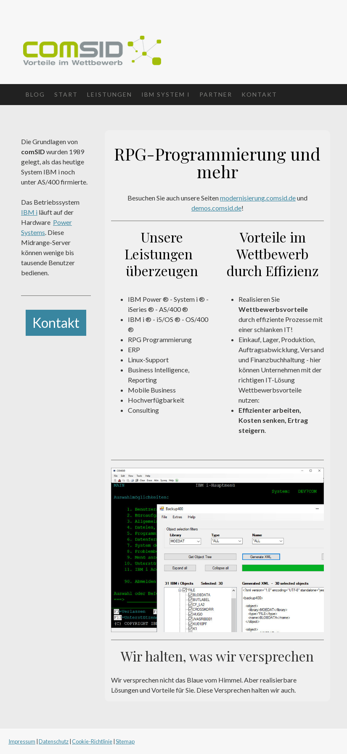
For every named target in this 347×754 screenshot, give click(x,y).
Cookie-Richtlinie (92, 741)
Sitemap (125, 741)
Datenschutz (54, 741)
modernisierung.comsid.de (258, 198)
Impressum (21, 741)
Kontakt (259, 94)
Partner (215, 94)
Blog (35, 94)
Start (66, 94)
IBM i (29, 212)
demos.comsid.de (216, 208)
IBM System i (165, 94)
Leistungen (109, 94)
